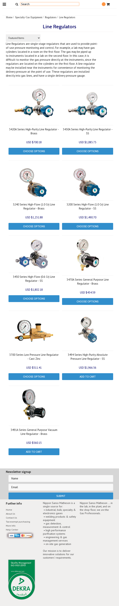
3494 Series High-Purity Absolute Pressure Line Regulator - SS (88, 356)
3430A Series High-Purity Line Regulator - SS (88, 131)
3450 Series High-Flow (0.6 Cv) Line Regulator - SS (34, 279)
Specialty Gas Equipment (28, 17)
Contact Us (11, 517)
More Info (11, 525)
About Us (10, 513)
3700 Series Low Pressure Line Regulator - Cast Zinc (34, 356)
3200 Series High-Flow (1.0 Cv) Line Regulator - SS (88, 206)
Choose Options (34, 151)
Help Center (12, 529)
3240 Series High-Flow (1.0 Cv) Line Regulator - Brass (34, 206)
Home (9, 17)
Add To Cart (88, 376)
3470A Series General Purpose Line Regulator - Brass (88, 281)
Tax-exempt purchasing (18, 521)
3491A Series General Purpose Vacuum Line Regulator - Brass (34, 432)
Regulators (50, 17)
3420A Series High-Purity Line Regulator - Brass (34, 131)
